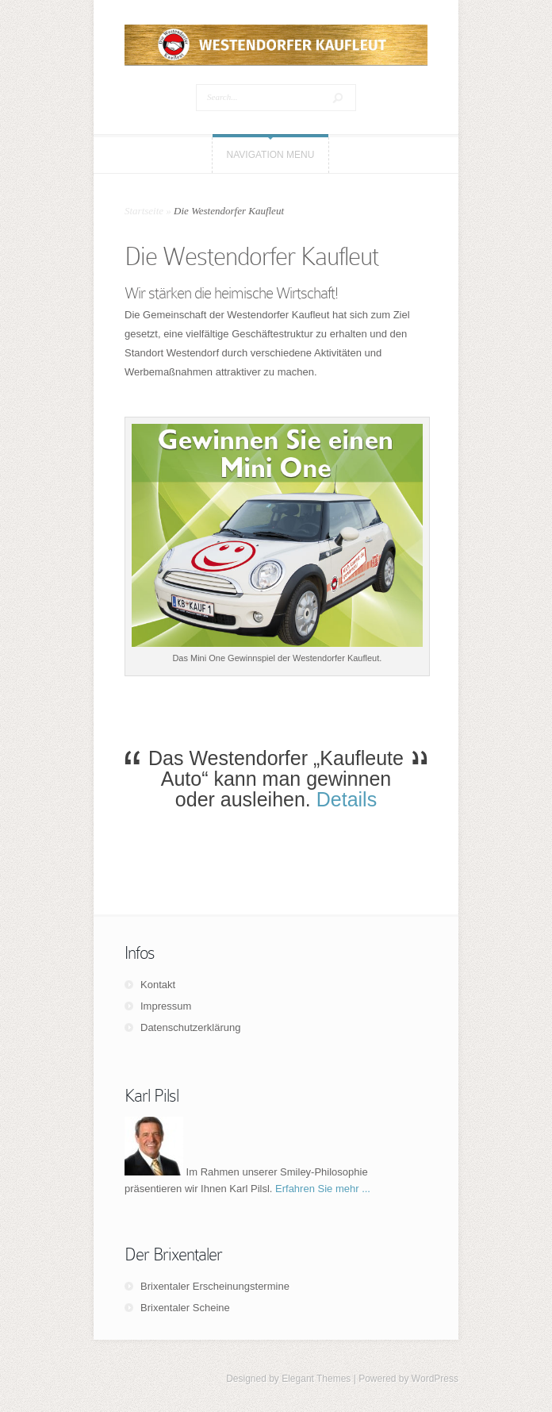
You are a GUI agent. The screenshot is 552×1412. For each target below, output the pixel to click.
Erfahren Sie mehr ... (322, 1189)
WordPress (435, 1378)
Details (346, 799)
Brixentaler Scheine (185, 1308)
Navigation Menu (271, 154)
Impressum (165, 1006)
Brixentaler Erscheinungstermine (214, 1286)
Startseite (144, 211)
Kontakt (157, 985)
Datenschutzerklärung (190, 1027)
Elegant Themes (316, 1378)
